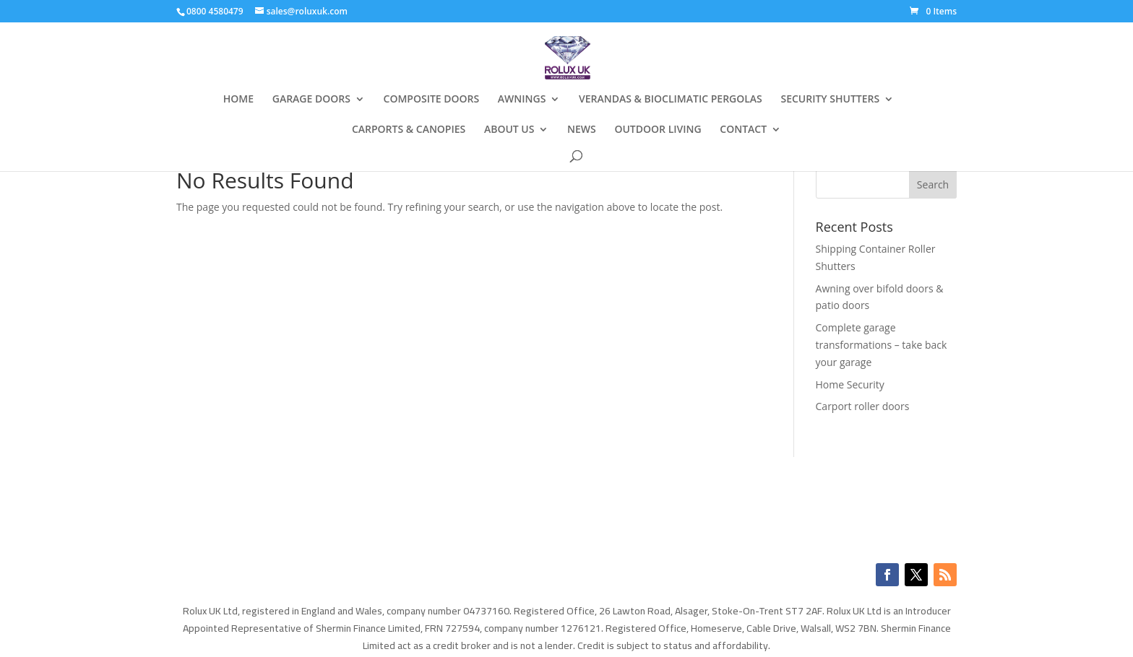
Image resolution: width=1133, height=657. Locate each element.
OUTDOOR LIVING (657, 130)
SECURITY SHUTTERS (829, 99)
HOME (238, 99)
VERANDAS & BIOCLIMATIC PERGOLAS (670, 99)
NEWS (581, 130)
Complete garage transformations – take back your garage (881, 345)
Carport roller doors (863, 406)
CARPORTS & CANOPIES (408, 130)
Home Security (850, 384)
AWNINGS (522, 99)
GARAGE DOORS (311, 99)
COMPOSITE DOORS (432, 99)
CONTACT (743, 130)
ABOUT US (509, 130)
